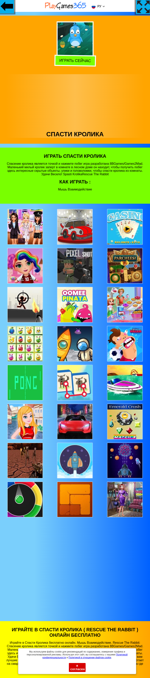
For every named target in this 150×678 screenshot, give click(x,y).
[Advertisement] (75, 101)
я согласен (77, 667)
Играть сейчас (74, 60)
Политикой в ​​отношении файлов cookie (89, 657)
